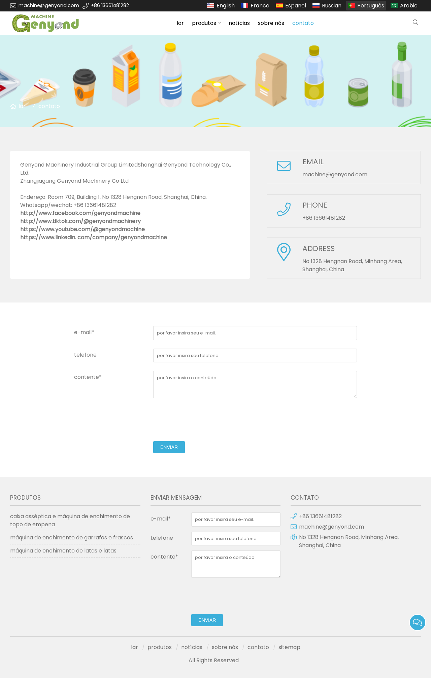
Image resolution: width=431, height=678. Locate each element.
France (260, 5)
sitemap (289, 647)
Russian (331, 5)
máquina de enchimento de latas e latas (63, 551)
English (226, 5)
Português (370, 5)
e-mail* (84, 332)
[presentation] (204, 419)
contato (303, 23)
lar (180, 23)
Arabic (409, 5)
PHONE (314, 205)
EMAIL (313, 161)
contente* (88, 377)
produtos (204, 23)
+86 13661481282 (110, 5)
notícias (239, 23)
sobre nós (271, 23)
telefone (85, 355)
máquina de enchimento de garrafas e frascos (71, 537)
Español (295, 5)
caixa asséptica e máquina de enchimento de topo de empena (70, 520)
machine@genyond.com (49, 5)
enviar (169, 447)
